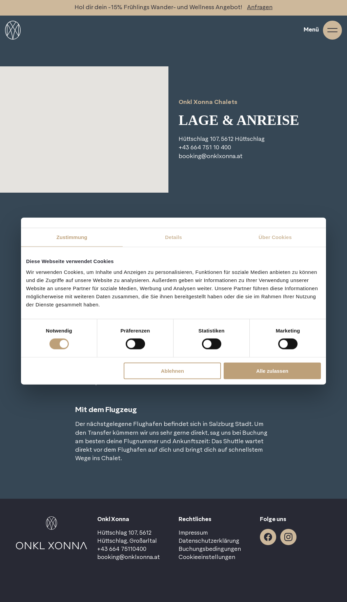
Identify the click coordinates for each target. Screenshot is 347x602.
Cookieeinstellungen (207, 557)
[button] (84, 118)
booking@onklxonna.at (212, 156)
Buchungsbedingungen (210, 549)
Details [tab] (173, 237)
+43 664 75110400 (121, 549)
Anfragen (260, 7)
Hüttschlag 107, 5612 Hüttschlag (223, 139)
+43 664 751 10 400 (206, 148)
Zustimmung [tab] (72, 237)
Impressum (193, 533)
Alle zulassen (272, 370)
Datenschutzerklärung (209, 541)
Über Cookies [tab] (275, 237)
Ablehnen (172, 370)
